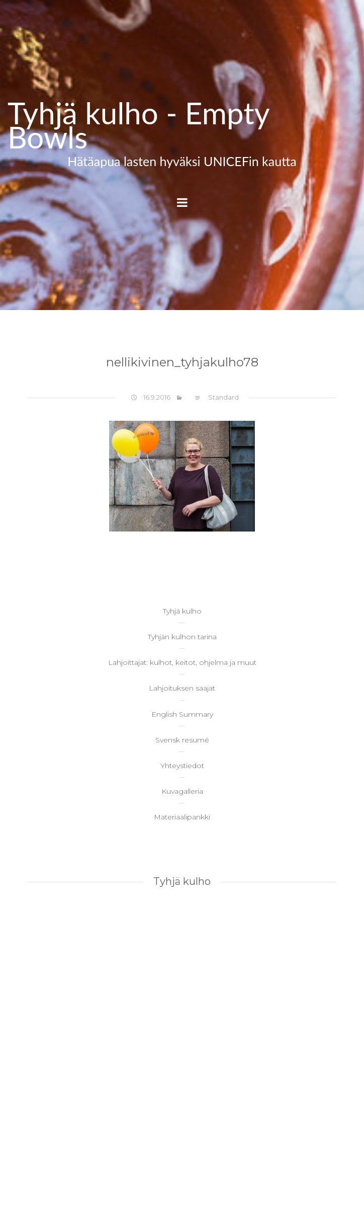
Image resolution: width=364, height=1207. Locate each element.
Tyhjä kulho (182, 611)
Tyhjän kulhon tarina (182, 636)
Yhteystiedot (182, 765)
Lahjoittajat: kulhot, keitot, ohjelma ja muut (182, 662)
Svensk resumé (182, 739)
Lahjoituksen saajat (182, 688)
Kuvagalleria (182, 791)
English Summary (182, 714)
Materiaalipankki (182, 816)
